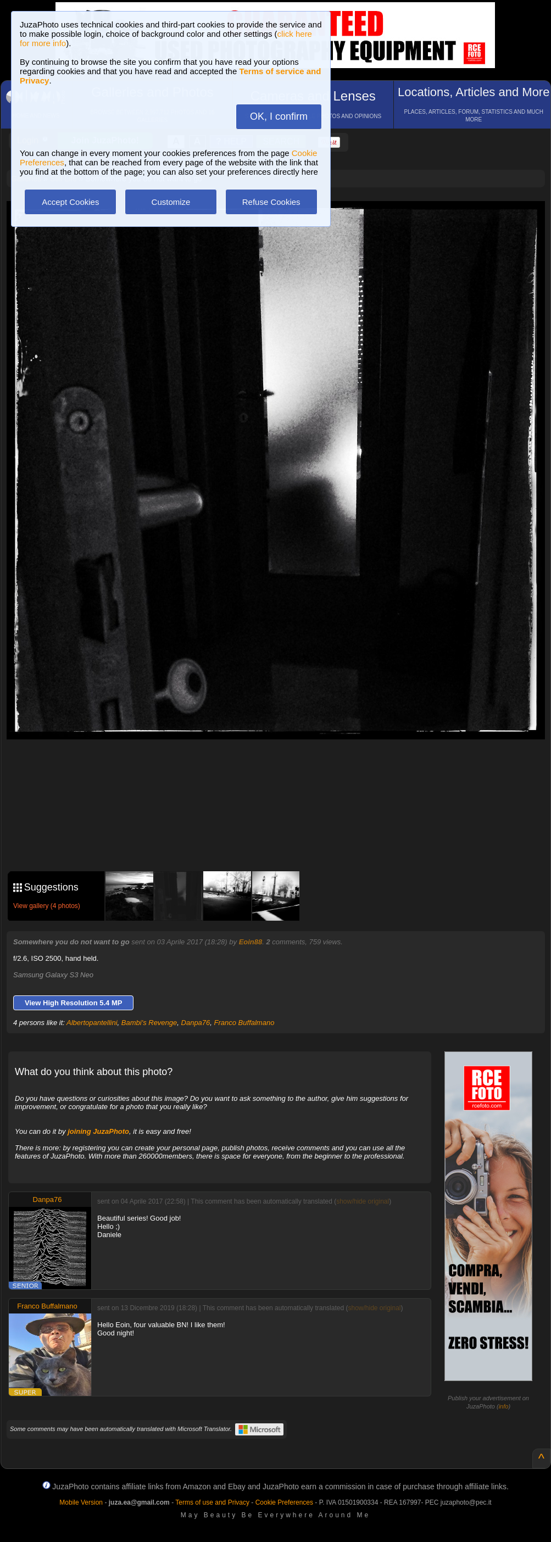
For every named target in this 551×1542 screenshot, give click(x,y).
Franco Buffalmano (244, 1022)
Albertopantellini (92, 1022)
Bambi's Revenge (149, 1022)
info (504, 1406)
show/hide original (362, 1201)
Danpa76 (195, 1022)
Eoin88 (251, 942)
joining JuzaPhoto (98, 1131)
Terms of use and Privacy (212, 1502)
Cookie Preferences (284, 1502)
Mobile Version (81, 1502)
